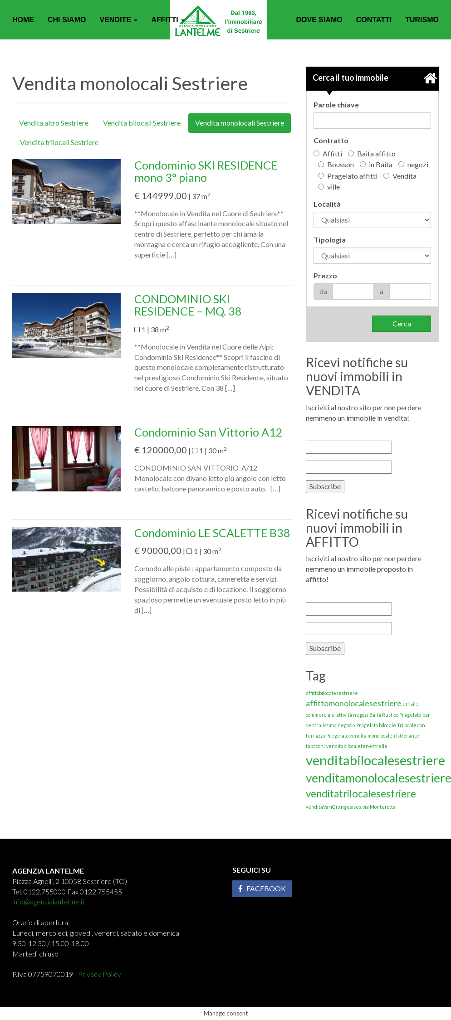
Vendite (118, 20)
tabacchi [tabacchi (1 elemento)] (315, 746)
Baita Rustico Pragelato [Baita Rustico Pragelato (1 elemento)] (395, 715)
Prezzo (325, 275)
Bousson (336, 164)
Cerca (401, 323)
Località (327, 203)
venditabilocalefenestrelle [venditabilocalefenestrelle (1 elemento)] (356, 746)
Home (23, 20)
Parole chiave (336, 104)
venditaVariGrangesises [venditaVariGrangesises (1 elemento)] (333, 807)
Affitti (168, 20)
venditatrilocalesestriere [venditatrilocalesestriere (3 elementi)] (361, 793)
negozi (413, 164)
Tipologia (330, 239)
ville (329, 186)
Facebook (262, 888)
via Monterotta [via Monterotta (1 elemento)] (379, 807)
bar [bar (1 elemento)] (426, 715)
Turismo (422, 20)
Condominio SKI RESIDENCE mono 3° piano (205, 171)
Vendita (400, 175)
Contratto (331, 140)
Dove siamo (319, 20)
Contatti (374, 20)
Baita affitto (372, 153)
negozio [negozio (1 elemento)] (346, 725)
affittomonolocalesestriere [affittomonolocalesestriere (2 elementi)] (354, 703)
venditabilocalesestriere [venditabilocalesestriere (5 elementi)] (375, 760)
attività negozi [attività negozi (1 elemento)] (352, 715)
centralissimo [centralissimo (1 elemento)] (321, 725)
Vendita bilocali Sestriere (142, 122)
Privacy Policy (99, 974)
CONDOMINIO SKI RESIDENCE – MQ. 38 (188, 305)
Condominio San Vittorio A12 (208, 432)
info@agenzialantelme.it (48, 901)
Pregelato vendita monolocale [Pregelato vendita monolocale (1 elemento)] (359, 735)
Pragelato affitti (347, 175)
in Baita (376, 164)
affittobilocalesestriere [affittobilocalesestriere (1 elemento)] (332, 693)
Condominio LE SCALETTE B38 (212, 532)
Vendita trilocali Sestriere (59, 142)
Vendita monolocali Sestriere (239, 122)
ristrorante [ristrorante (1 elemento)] (406, 735)
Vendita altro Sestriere (53, 122)
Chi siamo (67, 20)
